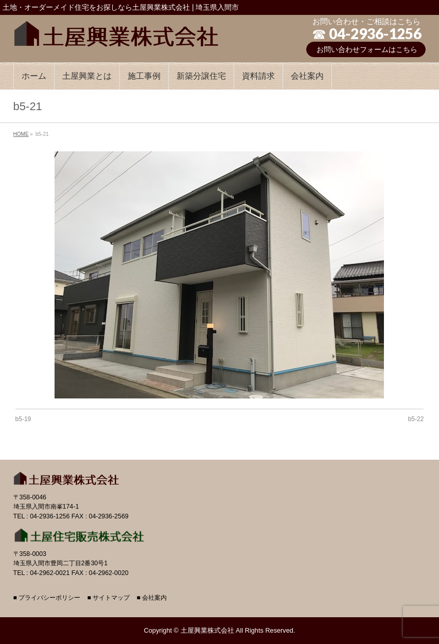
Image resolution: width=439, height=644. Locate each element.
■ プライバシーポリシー (47, 598)
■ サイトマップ (108, 598)
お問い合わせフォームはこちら (367, 49)
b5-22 (416, 419)
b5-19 (23, 419)
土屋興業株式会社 (207, 630)
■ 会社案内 (151, 598)
